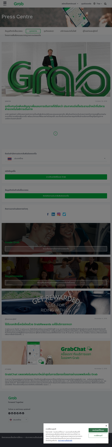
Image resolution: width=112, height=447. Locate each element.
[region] (75, 433)
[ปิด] (106, 425)
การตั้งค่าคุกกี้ (98, 435)
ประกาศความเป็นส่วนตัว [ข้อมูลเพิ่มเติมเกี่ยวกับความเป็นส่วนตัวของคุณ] (65, 440)
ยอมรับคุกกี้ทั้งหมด (98, 430)
